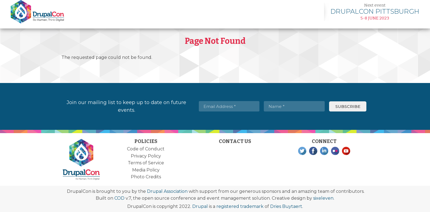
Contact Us (235, 141)
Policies (145, 141)
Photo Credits (146, 176)
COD (119, 198)
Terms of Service (146, 162)
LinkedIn (324, 150)
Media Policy (146, 170)
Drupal (200, 206)
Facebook (313, 150)
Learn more (374, 12)
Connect (324, 141)
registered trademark (240, 206)
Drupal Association (167, 191)
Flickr (335, 150)
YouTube (346, 150)
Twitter (302, 150)
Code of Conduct (146, 148)
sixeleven (323, 198)
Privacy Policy (146, 156)
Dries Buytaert (286, 206)
